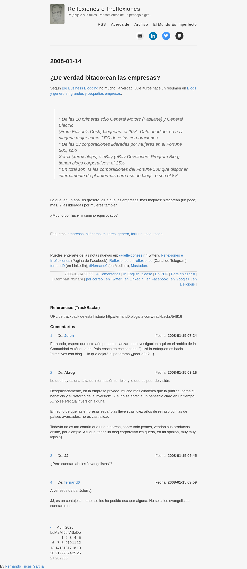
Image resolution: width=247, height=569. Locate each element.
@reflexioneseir (131, 255)
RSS (102, 24)
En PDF (161, 274)
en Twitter (114, 279)
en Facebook (156, 279)
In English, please (137, 274)
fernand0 (57, 266)
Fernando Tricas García (24, 566)
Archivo (141, 24)
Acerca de (120, 24)
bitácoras (93, 234)
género (123, 234)
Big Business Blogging (80, 88)
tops (147, 234)
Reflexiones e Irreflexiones (104, 9)
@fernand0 (98, 266)
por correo (94, 279)
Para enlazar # (183, 274)
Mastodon (139, 266)
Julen (69, 336)
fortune (136, 234)
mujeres (109, 234)
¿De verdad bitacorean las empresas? (105, 77)
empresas (76, 234)
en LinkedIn (134, 279)
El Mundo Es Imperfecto (175, 24)
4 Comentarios (108, 274)
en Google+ (180, 279)
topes (157, 234)
